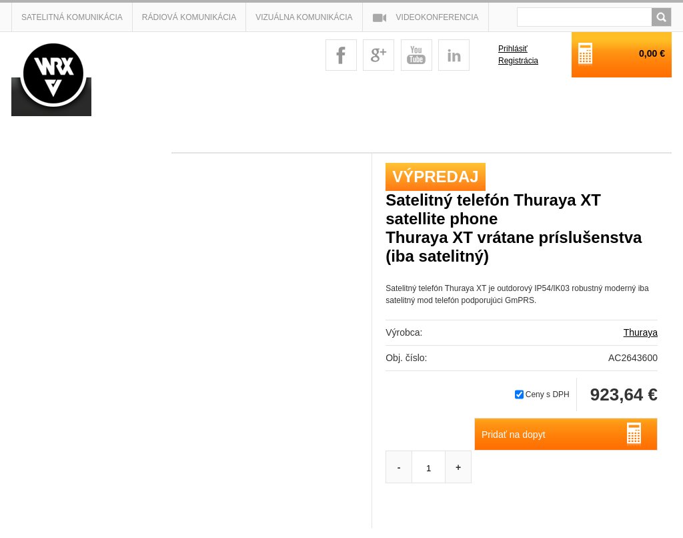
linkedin (454, 55)
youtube (416, 55)
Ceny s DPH (548, 394)
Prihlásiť (513, 48)
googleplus (378, 55)
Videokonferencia (437, 17)
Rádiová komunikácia (189, 17)
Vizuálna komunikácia (303, 17)
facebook (341, 55)
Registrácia (518, 60)
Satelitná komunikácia (72, 17)
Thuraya (641, 332)
